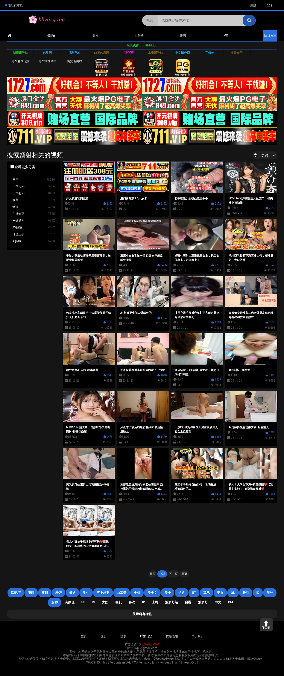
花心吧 (128, 52)
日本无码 (33, 186)
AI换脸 (33, 241)
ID (257, 593)
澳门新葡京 (128, 68)
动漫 (33, 207)
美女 (220, 593)
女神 (54, 602)
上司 (155, 602)
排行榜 (139, 35)
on (233, 593)
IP (143, 602)
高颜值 (69, 602)
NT (194, 593)
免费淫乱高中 (47, 61)
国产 (33, 180)
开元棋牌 (101, 68)
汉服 (45, 593)
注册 (253, 5)
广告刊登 (146, 636)
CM (230, 602)
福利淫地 (74, 52)
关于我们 (197, 636)
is (93, 602)
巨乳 (118, 602)
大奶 (105, 602)
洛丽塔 (16, 593)
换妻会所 (237, 52)
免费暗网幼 (74, 61)
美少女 (152, 593)
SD (83, 602)
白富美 (121, 593)
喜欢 (132, 602)
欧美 (33, 200)
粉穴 (58, 593)
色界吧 (47, 52)
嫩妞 (72, 593)
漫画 (183, 35)
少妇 (137, 593)
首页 (153, 574)
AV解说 (33, 227)
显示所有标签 (142, 614)
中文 (218, 602)
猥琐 (31, 593)
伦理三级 (33, 234)
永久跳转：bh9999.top (142, 45)
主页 (84, 636)
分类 (96, 35)
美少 (167, 593)
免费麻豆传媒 (20, 61)
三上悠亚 (103, 593)
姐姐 (181, 593)
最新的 (51, 35)
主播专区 (33, 214)
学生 (86, 593)
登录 (270, 5)
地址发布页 (15, 5)
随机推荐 (270, 35)
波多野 (203, 602)
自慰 (188, 602)
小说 (225, 35)
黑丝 (270, 593)
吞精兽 (209, 52)
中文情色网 (182, 52)
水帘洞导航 (155, 52)
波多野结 (171, 602)
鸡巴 (206, 593)
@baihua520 (150, 644)
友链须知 (172, 636)
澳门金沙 (156, 68)
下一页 (173, 574)
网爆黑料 (33, 220)
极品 (246, 593)
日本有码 (33, 193)
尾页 (184, 574)
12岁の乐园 (101, 52)
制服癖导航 (20, 52)
